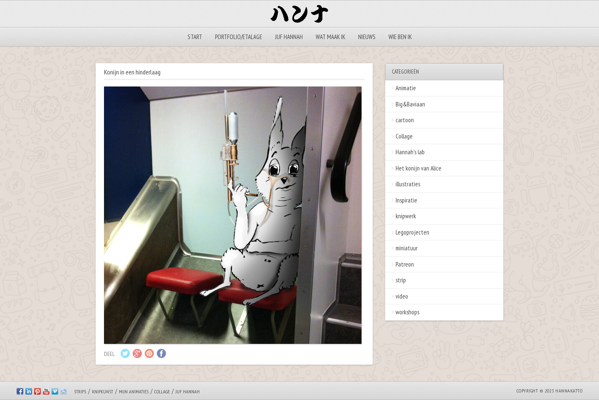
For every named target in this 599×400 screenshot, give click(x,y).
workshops (407, 312)
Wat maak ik (330, 37)
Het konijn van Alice (418, 168)
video (402, 296)
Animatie (406, 88)
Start (195, 37)
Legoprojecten (412, 232)
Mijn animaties (134, 391)
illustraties (408, 184)
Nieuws (367, 37)
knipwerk (406, 216)
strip (401, 280)
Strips (80, 391)
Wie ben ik (400, 37)
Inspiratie (406, 200)
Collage (404, 136)
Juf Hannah (289, 37)
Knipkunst (102, 391)
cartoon (405, 120)
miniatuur (407, 248)
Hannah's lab (410, 152)
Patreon (405, 264)
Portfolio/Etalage (238, 37)
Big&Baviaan (410, 104)
